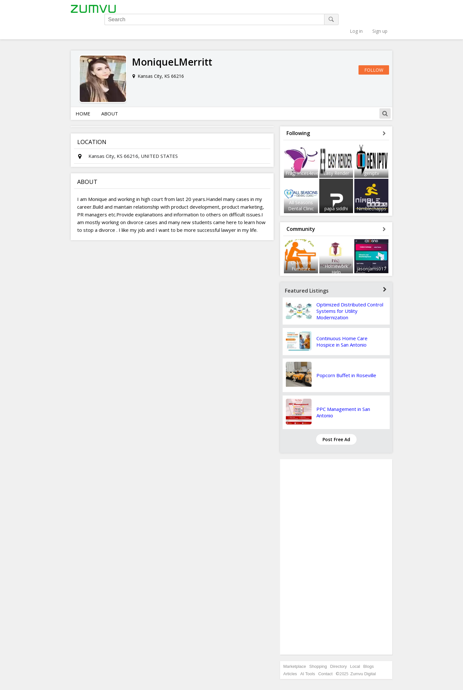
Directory (338, 645)
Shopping (318, 645)
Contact (325, 652)
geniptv (371, 152)
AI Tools (307, 652)
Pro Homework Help (336, 244)
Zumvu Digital (363, 652)
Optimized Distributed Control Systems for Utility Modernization (349, 289)
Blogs (368, 645)
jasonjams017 (371, 247)
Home (83, 92)
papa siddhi (336, 187)
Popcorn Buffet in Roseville (346, 353)
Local (355, 645)
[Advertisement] (336, 535)
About (109, 92)
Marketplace (294, 645)
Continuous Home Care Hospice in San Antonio (342, 319)
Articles (290, 652)
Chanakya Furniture (301, 244)
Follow (373, 48)
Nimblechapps (371, 187)
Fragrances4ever (303, 152)
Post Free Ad (336, 418)
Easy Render (336, 152)
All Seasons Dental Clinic (301, 183)
